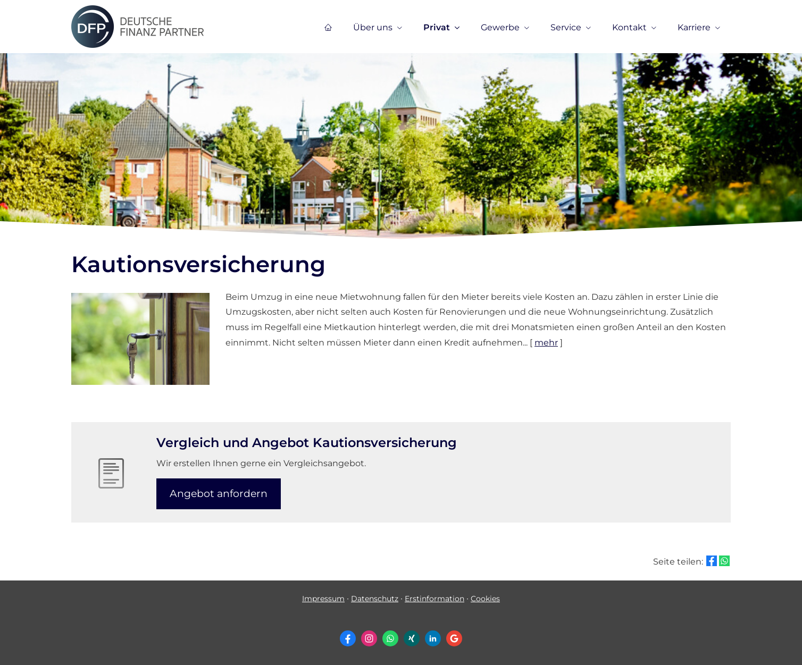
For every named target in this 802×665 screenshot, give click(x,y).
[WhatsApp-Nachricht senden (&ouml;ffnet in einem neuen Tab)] (390, 638)
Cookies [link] (485, 598)
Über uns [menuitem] (372, 27)
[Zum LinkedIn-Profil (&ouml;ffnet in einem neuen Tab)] (433, 638)
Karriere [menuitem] (694, 27)
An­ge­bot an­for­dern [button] (219, 493)
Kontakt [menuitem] (629, 27)
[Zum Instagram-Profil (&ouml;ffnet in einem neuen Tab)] (369, 638)
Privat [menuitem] (436, 27)
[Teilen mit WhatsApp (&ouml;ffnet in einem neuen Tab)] (724, 560)
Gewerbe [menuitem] (500, 27)
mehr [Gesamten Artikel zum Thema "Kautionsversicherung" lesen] (546, 343)
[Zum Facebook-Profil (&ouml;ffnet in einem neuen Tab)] (348, 638)
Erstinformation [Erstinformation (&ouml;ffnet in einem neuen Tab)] (434, 598)
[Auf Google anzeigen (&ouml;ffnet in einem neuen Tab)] (454, 638)
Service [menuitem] (565, 27)
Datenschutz (374, 598)
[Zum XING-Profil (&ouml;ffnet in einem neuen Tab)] (412, 638)
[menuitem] (328, 27)
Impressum (323, 598)
